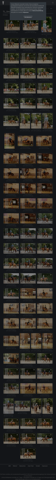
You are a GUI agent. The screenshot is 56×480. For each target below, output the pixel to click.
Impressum (26, 12)
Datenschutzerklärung (37, 10)
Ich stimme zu (28, 17)
